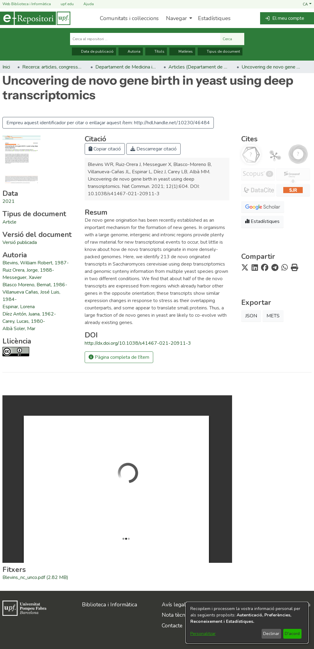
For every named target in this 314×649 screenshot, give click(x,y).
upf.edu (63, 4)
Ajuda (85, 4)
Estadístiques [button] (262, 221)
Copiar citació (105, 149)
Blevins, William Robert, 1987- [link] (35, 262)
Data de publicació (94, 51)
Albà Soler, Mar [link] (18, 328)
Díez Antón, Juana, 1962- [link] (29, 314)
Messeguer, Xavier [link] (22, 277)
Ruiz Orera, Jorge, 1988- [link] (28, 270)
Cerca (232, 39)
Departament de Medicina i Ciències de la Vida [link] (125, 67)
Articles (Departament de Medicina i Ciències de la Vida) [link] (198, 67)
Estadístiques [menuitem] (214, 18)
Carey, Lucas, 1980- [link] (23, 321)
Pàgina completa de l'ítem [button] (119, 357)
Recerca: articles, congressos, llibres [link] (52, 67)
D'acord (292, 634)
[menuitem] (178, 18)
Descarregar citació (153, 149)
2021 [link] (8, 201)
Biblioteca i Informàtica (109, 604)
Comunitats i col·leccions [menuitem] (129, 18)
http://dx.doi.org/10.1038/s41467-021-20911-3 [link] (138, 343)
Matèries (182, 51)
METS (273, 315)
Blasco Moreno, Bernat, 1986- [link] (34, 284)
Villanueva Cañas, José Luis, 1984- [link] (31, 296)
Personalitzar (203, 634)
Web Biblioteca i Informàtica (26, 4)
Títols (156, 51)
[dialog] (247, 622)
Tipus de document (220, 51)
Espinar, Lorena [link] (18, 306)
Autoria (130, 51)
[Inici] (35, 18)
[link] (9, 222)
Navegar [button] (176, 18)
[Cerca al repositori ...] (145, 39)
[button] (307, 4)
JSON (251, 315)
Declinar (271, 634)
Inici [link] (6, 67)
